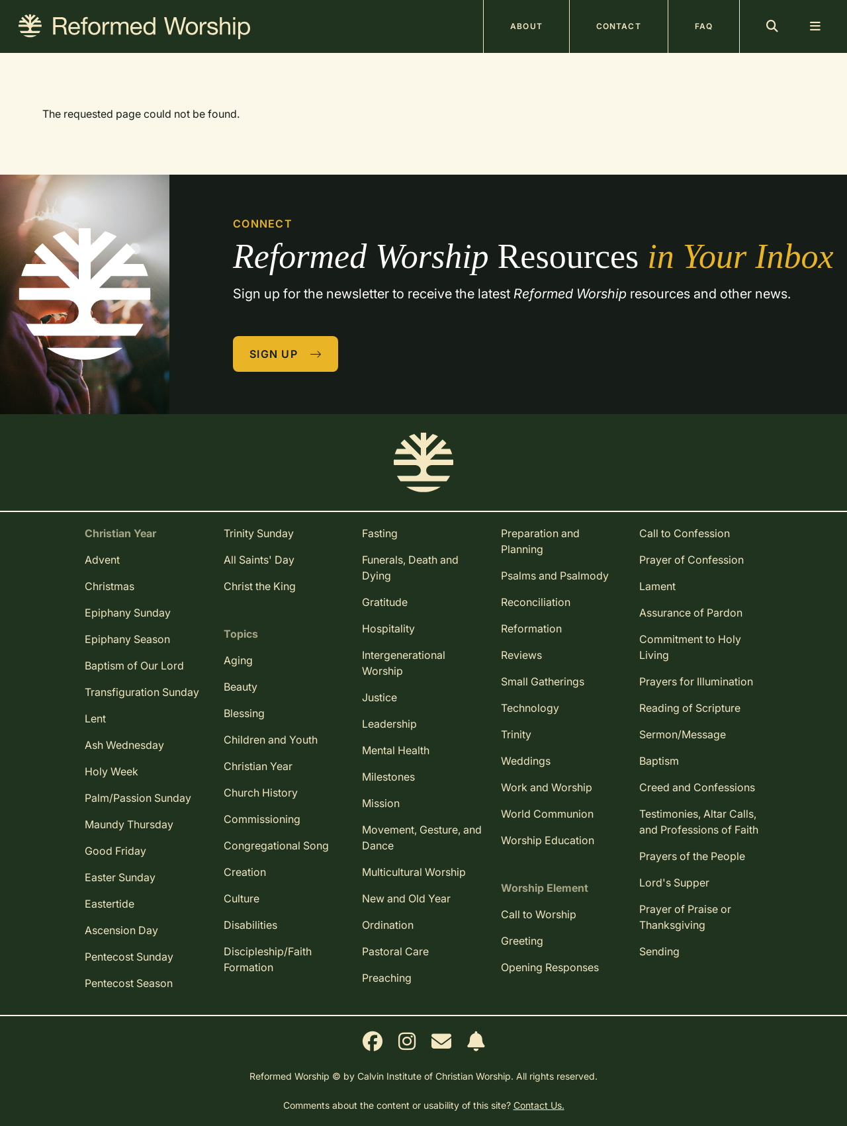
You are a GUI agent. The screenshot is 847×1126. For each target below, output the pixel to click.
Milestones (388, 776)
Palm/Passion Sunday (138, 797)
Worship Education (547, 840)
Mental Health (395, 750)
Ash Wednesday (124, 745)
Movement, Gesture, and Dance (422, 837)
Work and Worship (546, 787)
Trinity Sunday (259, 533)
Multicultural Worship (414, 872)
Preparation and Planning (540, 541)
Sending (659, 951)
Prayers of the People (692, 856)
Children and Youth (271, 739)
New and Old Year (406, 898)
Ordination (388, 924)
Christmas (109, 586)
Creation (245, 872)
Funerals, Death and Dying (410, 567)
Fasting (380, 533)
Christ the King (260, 586)
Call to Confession (684, 533)
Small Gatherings (542, 681)
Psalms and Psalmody (555, 575)
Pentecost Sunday (129, 956)
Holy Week (111, 771)
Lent (95, 718)
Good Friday (115, 850)
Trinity (516, 734)
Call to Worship (538, 914)
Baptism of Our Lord (134, 665)
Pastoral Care (395, 951)
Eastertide (109, 903)
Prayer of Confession (691, 559)
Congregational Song (276, 845)
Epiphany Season (127, 639)
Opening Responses (550, 967)
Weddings (526, 760)
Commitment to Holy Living (690, 647)
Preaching (387, 977)
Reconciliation (535, 602)
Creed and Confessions (697, 787)
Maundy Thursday (129, 824)
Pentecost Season (129, 983)
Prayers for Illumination (696, 681)
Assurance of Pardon (690, 612)
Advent (102, 559)
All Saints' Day (259, 559)
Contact (618, 26)
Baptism (659, 760)
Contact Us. (538, 1105)
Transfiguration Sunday (142, 692)
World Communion (547, 813)
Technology (530, 708)
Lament (657, 586)
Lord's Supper (674, 882)
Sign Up (285, 354)
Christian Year (258, 766)
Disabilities (250, 924)
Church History (261, 792)
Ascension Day (121, 930)
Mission (381, 803)
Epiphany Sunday (128, 612)
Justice (379, 697)
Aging (238, 660)
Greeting (522, 940)
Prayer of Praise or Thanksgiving (685, 916)
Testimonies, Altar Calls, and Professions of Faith (698, 821)
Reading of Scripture (689, 708)
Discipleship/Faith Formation (268, 959)
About (526, 26)
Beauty (240, 686)
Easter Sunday (120, 877)
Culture (241, 898)
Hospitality (388, 628)
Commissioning (262, 819)
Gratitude (385, 602)
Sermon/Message (682, 734)
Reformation (531, 628)
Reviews (521, 655)
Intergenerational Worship (403, 662)
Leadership (389, 723)
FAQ (704, 26)
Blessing (244, 713)
